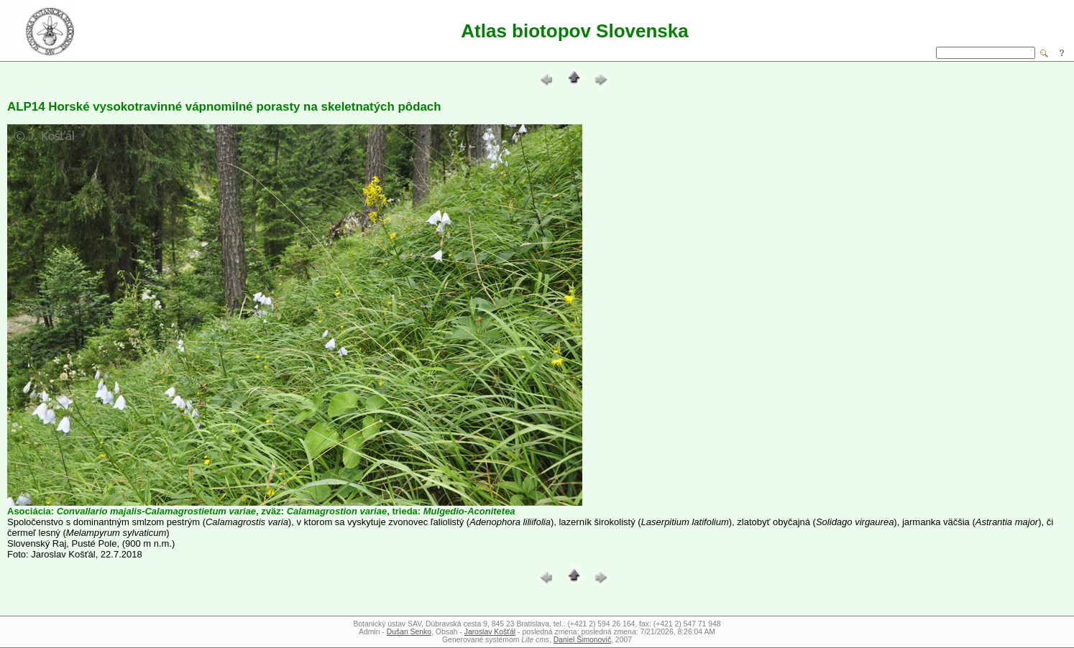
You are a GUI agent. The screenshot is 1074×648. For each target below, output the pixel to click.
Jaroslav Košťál (489, 632)
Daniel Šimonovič (582, 640)
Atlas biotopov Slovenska (574, 31)
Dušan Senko (409, 632)
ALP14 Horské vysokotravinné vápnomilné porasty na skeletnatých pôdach (224, 107)
